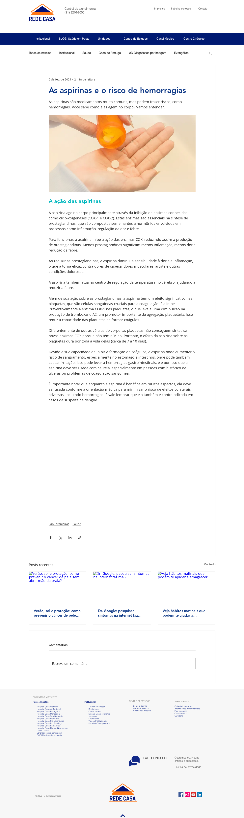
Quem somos (95, 711)
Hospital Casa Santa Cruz (48, 725)
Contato (202, 8)
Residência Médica (142, 710)
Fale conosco (181, 711)
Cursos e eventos (140, 708)
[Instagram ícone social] (187, 794)
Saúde (86, 53)
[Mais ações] (193, 79)
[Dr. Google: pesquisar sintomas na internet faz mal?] (122, 588)
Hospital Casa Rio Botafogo (49, 723)
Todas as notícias (40, 53)
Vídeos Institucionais (97, 721)
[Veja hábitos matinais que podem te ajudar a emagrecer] (186, 588)
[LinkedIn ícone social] (199, 794)
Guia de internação (183, 706)
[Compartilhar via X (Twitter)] (60, 538)
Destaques (93, 709)
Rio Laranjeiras (59, 524)
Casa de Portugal (110, 53)
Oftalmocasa (43, 730)
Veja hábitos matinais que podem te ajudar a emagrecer (184, 613)
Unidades (104, 38)
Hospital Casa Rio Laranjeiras (50, 721)
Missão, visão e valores (99, 714)
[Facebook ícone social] (180, 794)
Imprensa (92, 716)
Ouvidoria (179, 716)
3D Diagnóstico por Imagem (147, 53)
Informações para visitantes (187, 708)
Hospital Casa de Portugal (47, 709)
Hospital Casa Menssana (48, 714)
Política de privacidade (188, 766)
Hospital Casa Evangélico (48, 711)
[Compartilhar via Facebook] (50, 538)
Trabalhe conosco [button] (94, 706)
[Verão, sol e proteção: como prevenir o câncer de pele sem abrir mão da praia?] (57, 588)
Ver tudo (209, 564)
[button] (181, 8)
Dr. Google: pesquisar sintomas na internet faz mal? (118, 613)
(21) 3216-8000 (74, 12)
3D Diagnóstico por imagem (49, 733)
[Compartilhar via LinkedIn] (70, 538)
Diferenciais (94, 718)
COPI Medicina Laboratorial (47, 735)
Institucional (42, 38)
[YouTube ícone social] (193, 794)
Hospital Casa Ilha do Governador (52, 728)
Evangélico (181, 53)
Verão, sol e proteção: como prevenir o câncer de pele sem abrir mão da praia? (57, 613)
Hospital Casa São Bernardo (50, 716)
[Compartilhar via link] (80, 538)
